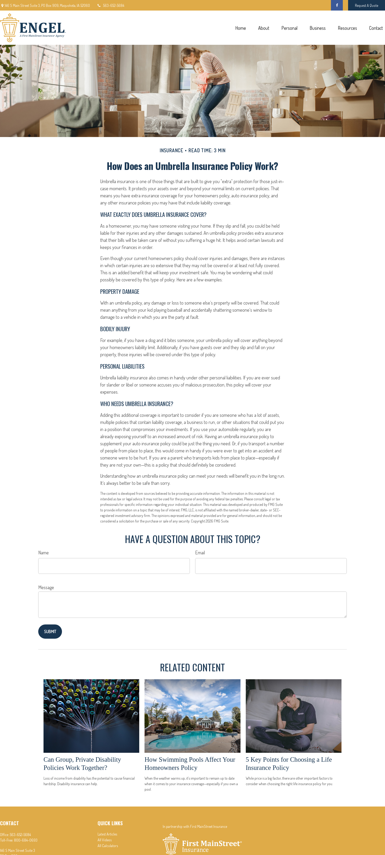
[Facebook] (337, 5)
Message (46, 587)
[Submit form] (50, 631)
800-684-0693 (25, 840)
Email (200, 552)
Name (43, 552)
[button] (240, 27)
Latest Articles (107, 834)
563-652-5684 (110, 5)
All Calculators (108, 845)
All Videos (105, 840)
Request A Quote (366, 5)
